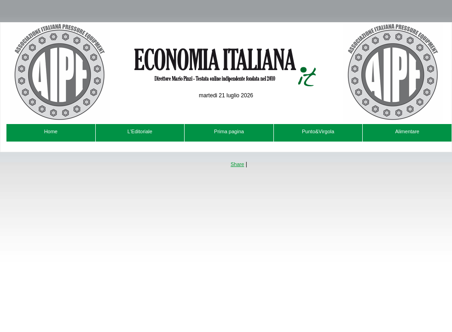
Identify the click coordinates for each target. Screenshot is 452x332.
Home (51, 131)
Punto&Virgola (318, 131)
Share (237, 164)
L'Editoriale (139, 131)
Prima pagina (229, 131)
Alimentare (407, 131)
